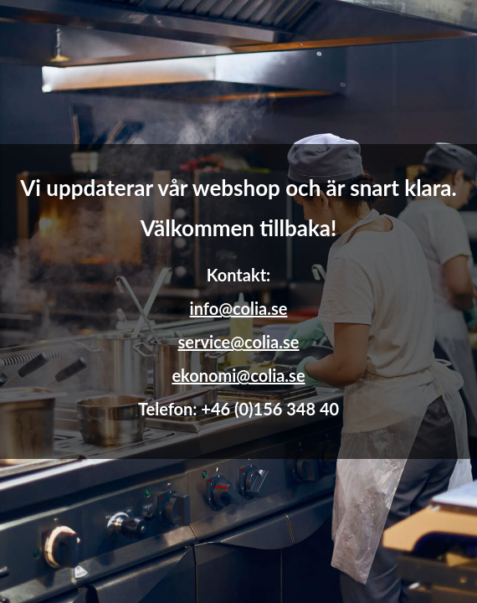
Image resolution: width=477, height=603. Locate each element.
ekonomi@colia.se (238, 375)
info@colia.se (239, 308)
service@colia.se (239, 342)
